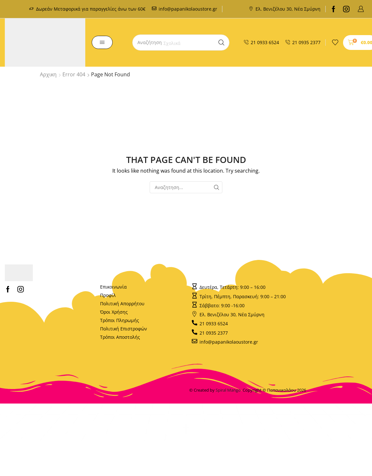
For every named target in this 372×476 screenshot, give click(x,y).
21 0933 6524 (265, 42)
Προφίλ (108, 295)
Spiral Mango (229, 390)
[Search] (221, 42)
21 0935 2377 (306, 42)
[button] (360, 9)
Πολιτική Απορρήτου (122, 303)
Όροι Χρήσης (114, 312)
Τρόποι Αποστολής (120, 337)
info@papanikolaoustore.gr (188, 9)
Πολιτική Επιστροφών (123, 329)
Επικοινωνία (113, 287)
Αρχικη (48, 74)
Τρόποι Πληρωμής (119, 320)
